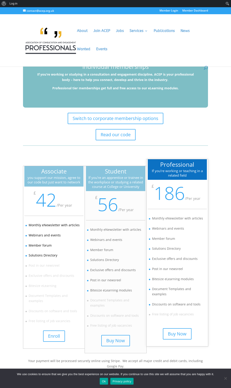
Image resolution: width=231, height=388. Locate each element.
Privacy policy (122, 381)
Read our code (116, 135)
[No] (225, 378)
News (184, 31)
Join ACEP (101, 31)
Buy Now (115, 341)
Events (101, 49)
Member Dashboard (195, 10)
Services (136, 31)
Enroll (53, 337)
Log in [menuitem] (13, 3)
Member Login (168, 10)
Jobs (120, 31)
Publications (164, 31)
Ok (104, 381)
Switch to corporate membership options (115, 118)
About (82, 31)
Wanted (83, 49)
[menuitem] (4, 3)
